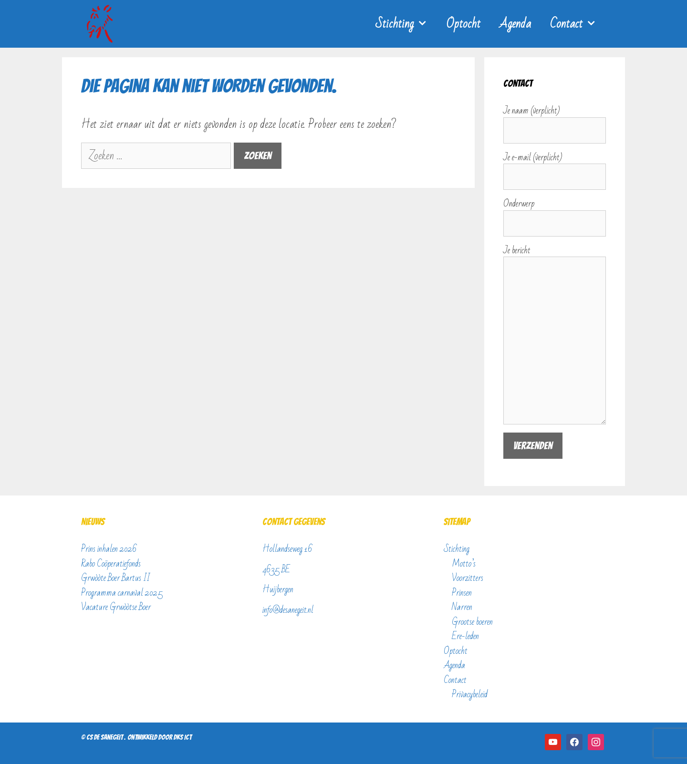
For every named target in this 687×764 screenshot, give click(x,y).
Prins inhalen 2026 (109, 549)
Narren (462, 607)
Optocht (463, 23)
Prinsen (462, 593)
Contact (578, 24)
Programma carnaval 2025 (122, 593)
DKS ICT (182, 737)
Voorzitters (467, 578)
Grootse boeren (472, 622)
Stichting (406, 24)
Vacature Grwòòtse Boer (116, 607)
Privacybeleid (470, 694)
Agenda (515, 23)
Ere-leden (465, 636)
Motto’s (464, 564)
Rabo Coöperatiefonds (111, 564)
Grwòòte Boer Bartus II (115, 578)
